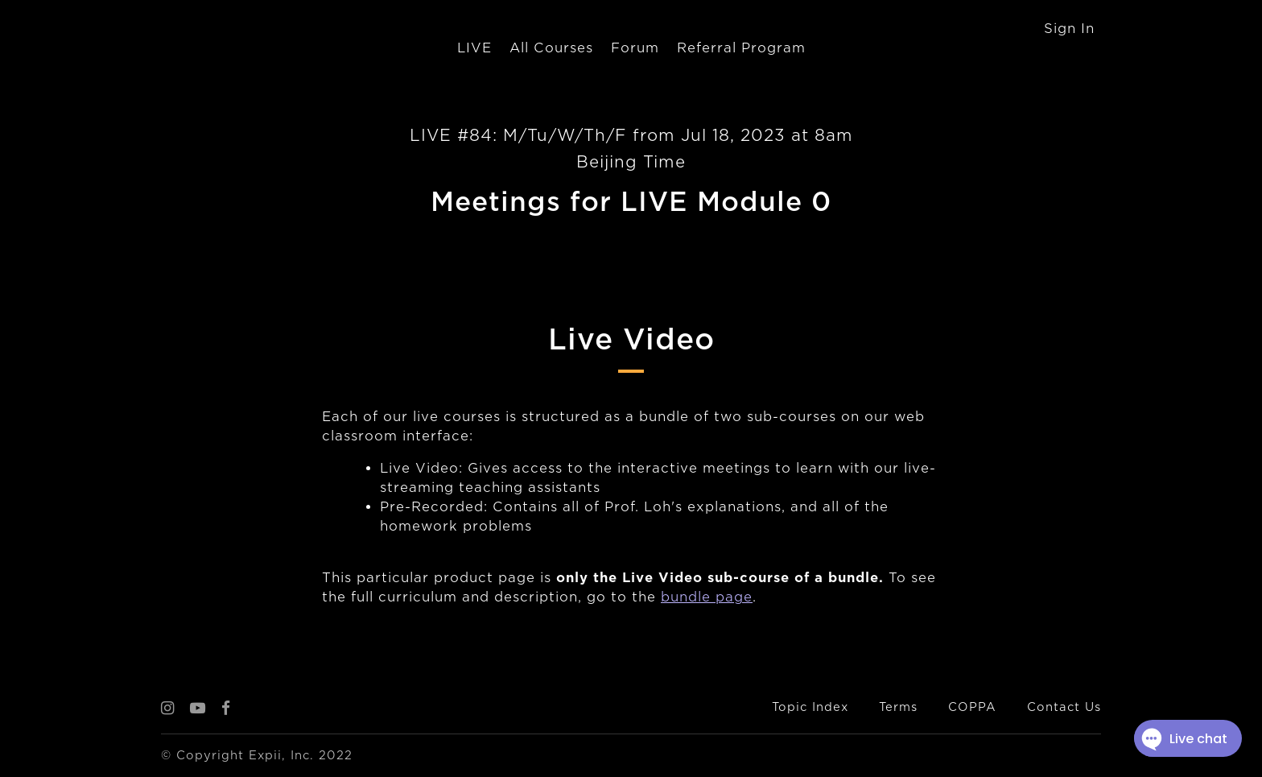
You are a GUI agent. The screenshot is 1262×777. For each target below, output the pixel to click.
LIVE (474, 48)
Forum (635, 48)
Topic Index (810, 707)
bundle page (707, 597)
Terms (898, 707)
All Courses (551, 48)
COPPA (972, 707)
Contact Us (1064, 707)
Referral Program (741, 48)
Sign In (1069, 28)
